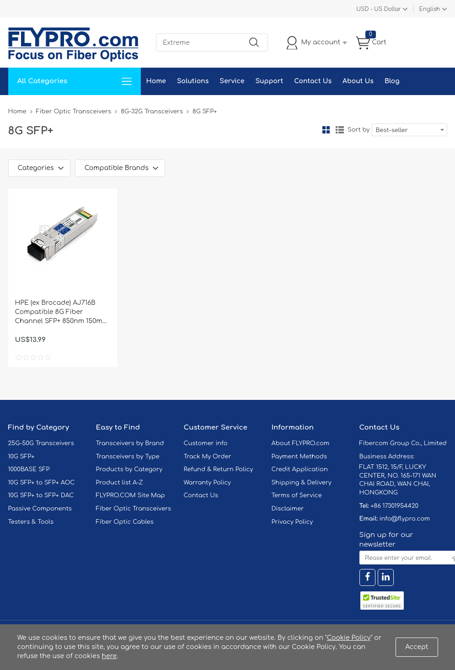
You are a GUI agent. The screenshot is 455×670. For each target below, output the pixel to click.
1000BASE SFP (29, 469)
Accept (416, 646)
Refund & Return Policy (218, 469)
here (109, 656)
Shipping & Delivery (302, 482)
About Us (358, 81)
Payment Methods (299, 456)
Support (269, 81)
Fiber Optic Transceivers (74, 111)
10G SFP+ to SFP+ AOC (41, 482)
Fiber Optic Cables (125, 522)
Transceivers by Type (128, 456)
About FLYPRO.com (301, 443)
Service (231, 81)
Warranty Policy (207, 482)
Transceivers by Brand (130, 443)
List (340, 129)
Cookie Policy (349, 637)
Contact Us (313, 81)
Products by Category (129, 469)
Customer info (206, 443)
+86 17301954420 (394, 506)
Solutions (193, 81)
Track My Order (207, 456)
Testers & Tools (31, 522)
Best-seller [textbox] (392, 130)
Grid (326, 129)
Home (156, 81)
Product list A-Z (119, 482)
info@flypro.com (405, 519)
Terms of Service (297, 495)
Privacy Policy (292, 522)
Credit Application (300, 469)
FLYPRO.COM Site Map (130, 495)
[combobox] (409, 129)
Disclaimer (288, 508)
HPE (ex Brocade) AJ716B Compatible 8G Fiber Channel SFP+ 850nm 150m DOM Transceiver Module (58, 312)
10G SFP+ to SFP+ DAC (41, 495)
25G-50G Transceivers (41, 443)
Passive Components (40, 508)
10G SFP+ (21, 456)
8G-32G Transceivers (152, 111)
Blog (392, 81)
